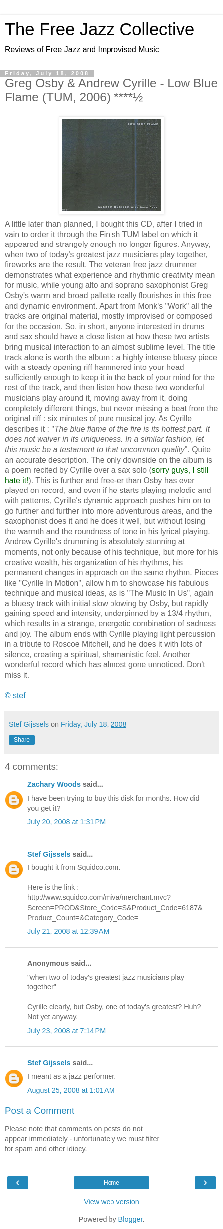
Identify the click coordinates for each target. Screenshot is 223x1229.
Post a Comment (39, 1111)
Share (22, 740)
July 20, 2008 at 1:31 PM (66, 822)
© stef (15, 695)
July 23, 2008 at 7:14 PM (66, 1031)
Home (111, 1182)
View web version (111, 1202)
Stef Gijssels (48, 854)
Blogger (130, 1219)
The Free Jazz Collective (99, 29)
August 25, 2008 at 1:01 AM (71, 1090)
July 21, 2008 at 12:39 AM (68, 931)
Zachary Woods (54, 784)
